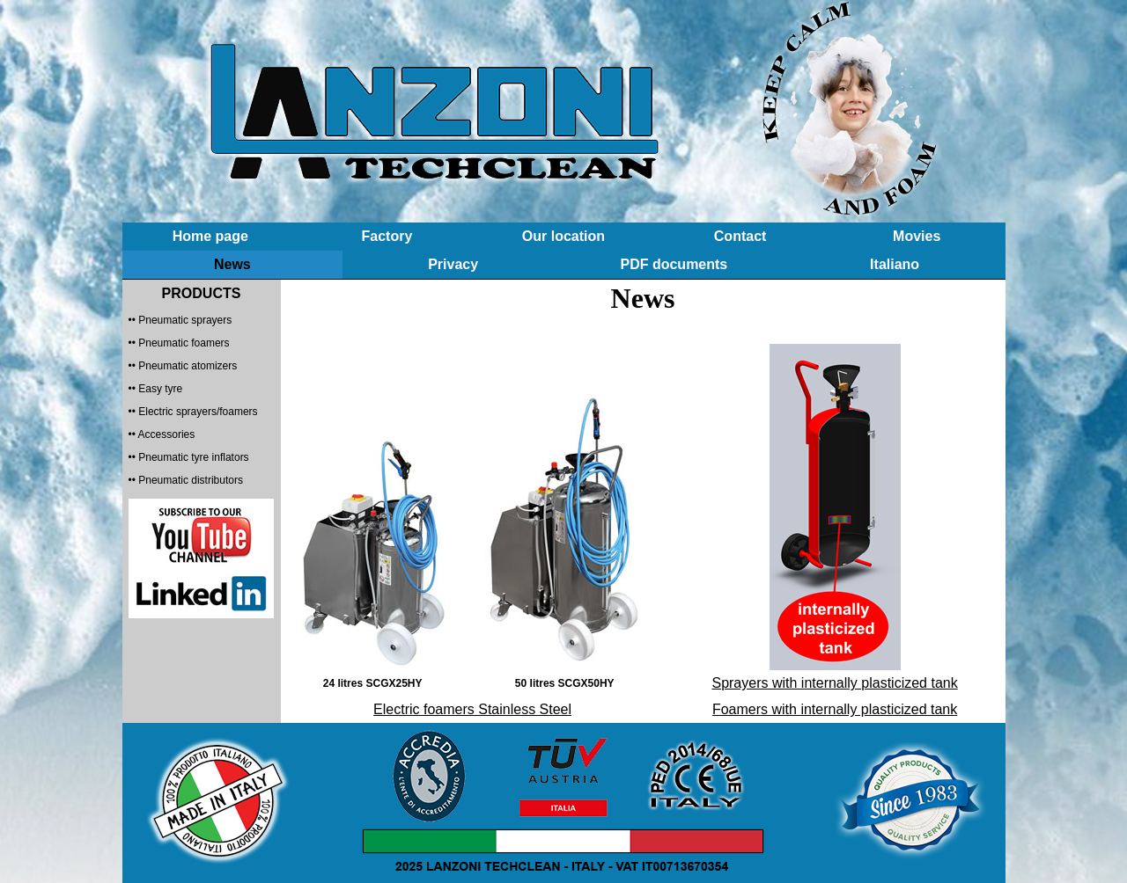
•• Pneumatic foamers (179, 343)
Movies (916, 236)
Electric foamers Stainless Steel (472, 709)
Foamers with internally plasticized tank (834, 709)
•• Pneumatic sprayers (180, 320)
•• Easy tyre (156, 389)
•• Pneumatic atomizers (183, 366)
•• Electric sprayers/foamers (193, 411)
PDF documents (673, 264)
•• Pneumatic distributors (186, 480)
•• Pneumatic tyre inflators (189, 457)
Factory (386, 236)
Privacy (453, 264)
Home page (210, 236)
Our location (563, 236)
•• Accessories (162, 434)
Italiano (894, 264)
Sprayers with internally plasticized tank (834, 682)
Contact (740, 236)
